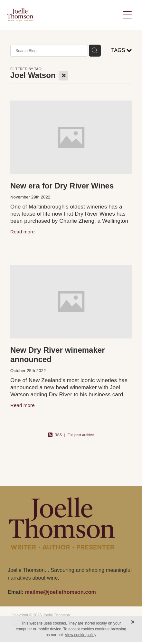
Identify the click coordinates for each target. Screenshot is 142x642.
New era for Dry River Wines (62, 185)
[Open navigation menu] (127, 15)
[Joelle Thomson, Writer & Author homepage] (63, 14)
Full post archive (81, 435)
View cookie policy (80, 635)
